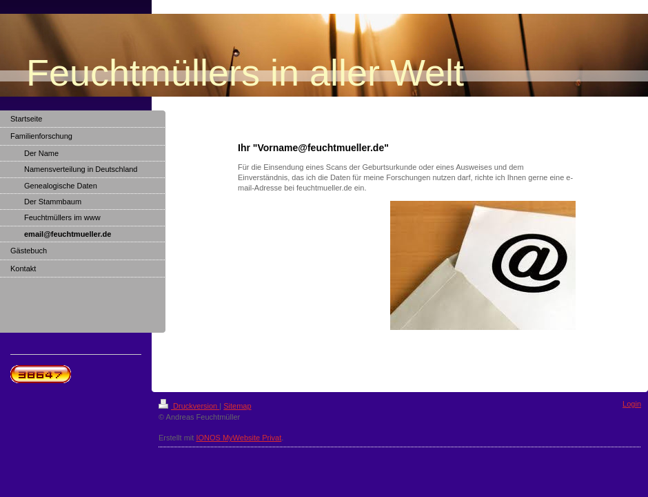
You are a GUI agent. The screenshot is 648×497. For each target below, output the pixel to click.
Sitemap (237, 406)
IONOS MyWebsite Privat (238, 437)
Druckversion (189, 406)
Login (631, 404)
